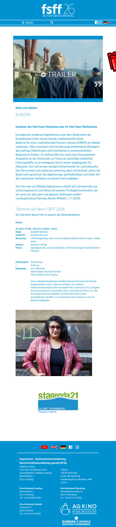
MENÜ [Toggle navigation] (27, 22)
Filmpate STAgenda (47, 412)
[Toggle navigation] (72, 22)
